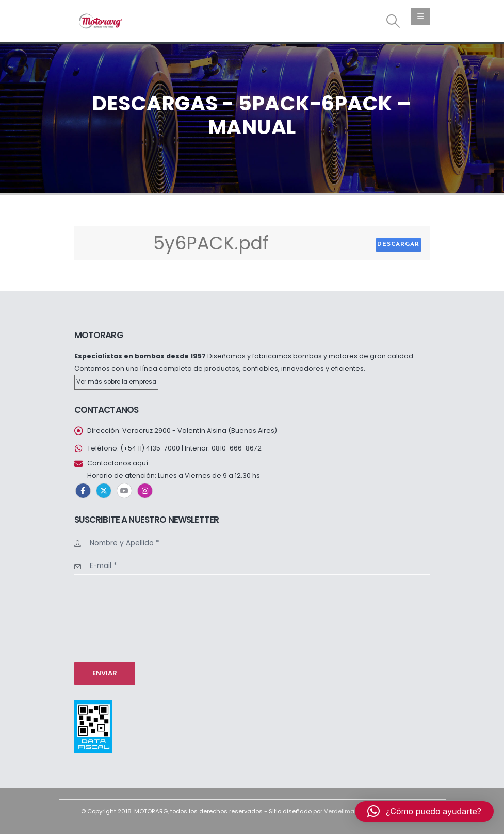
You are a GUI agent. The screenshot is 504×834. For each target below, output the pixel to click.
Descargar (398, 244)
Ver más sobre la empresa (116, 382)
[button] (393, 21)
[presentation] (116, 617)
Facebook (83, 490)
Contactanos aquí (117, 463)
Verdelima (339, 811)
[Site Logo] (100, 20)
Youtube (124, 490)
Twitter (103, 490)
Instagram (145, 490)
